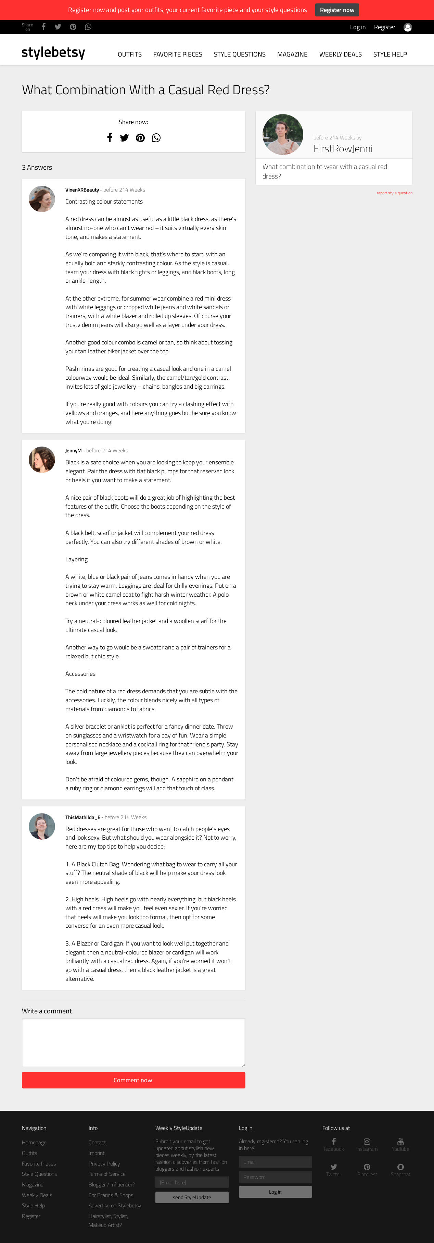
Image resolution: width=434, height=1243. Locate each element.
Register (384, 27)
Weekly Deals (340, 54)
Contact (97, 1142)
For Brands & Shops (111, 1195)
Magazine (292, 54)
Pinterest (367, 1170)
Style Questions (240, 54)
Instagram (367, 1145)
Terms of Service (107, 1174)
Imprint (96, 1153)
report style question (394, 193)
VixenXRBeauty (82, 190)
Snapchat (400, 1170)
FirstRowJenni (343, 148)
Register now (337, 9)
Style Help (390, 54)
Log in (358, 27)
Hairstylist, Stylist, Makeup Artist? (108, 1220)
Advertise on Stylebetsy (115, 1205)
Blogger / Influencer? (112, 1184)
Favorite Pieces (177, 54)
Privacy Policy (104, 1163)
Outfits (130, 54)
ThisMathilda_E (83, 817)
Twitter (334, 1170)
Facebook (334, 1145)
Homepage (34, 1142)
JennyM (74, 450)
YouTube (400, 1145)
